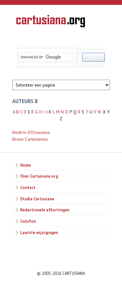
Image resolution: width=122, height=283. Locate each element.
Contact (27, 187)
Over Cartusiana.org (39, 176)
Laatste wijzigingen (39, 232)
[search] (46, 57)
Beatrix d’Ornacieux (31, 132)
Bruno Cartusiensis (30, 139)
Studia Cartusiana (37, 198)
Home (25, 165)
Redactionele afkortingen (44, 209)
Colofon (28, 221)
